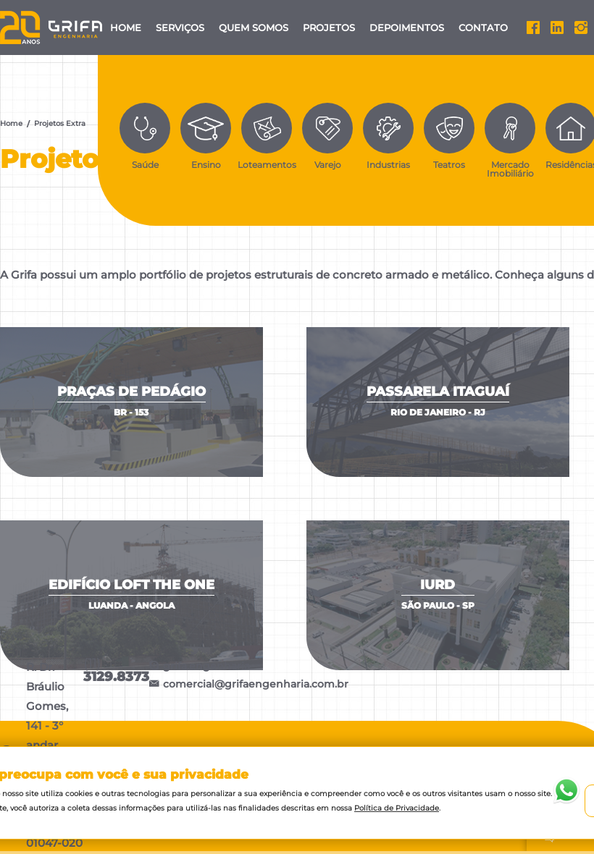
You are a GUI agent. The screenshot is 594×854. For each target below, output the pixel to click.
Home (125, 27)
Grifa (52, 27)
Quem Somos (253, 27)
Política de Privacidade (396, 808)
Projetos (329, 27)
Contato (483, 27)
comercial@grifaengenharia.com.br (248, 684)
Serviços (180, 27)
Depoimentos (406, 27)
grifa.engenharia (199, 666)
